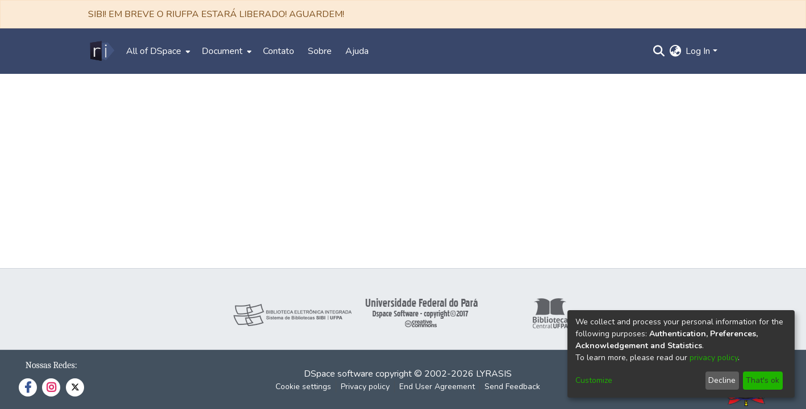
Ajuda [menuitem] (357, 51)
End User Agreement (437, 386)
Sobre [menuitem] (320, 51)
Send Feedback (512, 386)
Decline (722, 380)
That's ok (762, 380)
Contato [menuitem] (278, 51)
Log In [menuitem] (698, 51)
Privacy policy (365, 386)
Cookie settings (303, 386)
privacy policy (714, 357)
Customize (593, 380)
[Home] (101, 51)
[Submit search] (659, 51)
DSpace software (338, 374)
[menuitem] (157, 51)
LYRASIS (494, 374)
